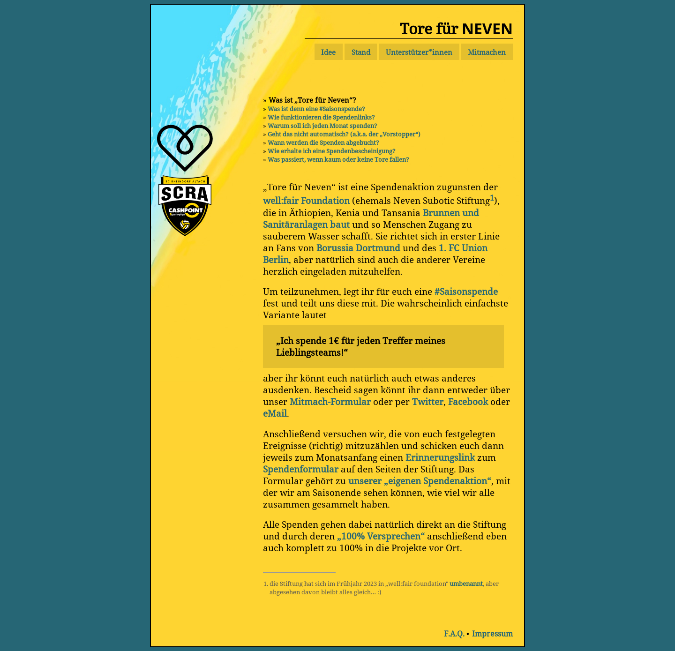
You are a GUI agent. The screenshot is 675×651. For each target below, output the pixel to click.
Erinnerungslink (440, 457)
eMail (275, 413)
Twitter (427, 401)
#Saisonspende (466, 291)
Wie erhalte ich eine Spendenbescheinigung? (332, 151)
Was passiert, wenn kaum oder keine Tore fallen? (338, 159)
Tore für (456, 28)
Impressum (492, 634)
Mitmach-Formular (330, 401)
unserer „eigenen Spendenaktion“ (419, 480)
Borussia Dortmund (358, 248)
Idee (328, 52)
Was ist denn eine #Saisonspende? (316, 109)
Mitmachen (487, 52)
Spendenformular (300, 469)
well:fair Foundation (306, 201)
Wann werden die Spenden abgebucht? (323, 142)
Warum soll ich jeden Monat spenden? (322, 125)
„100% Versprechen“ (381, 536)
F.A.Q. (454, 634)
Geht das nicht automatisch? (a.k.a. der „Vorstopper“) (344, 134)
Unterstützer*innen (419, 52)
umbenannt (466, 583)
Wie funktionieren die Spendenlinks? (321, 117)
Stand (361, 52)
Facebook (468, 401)
